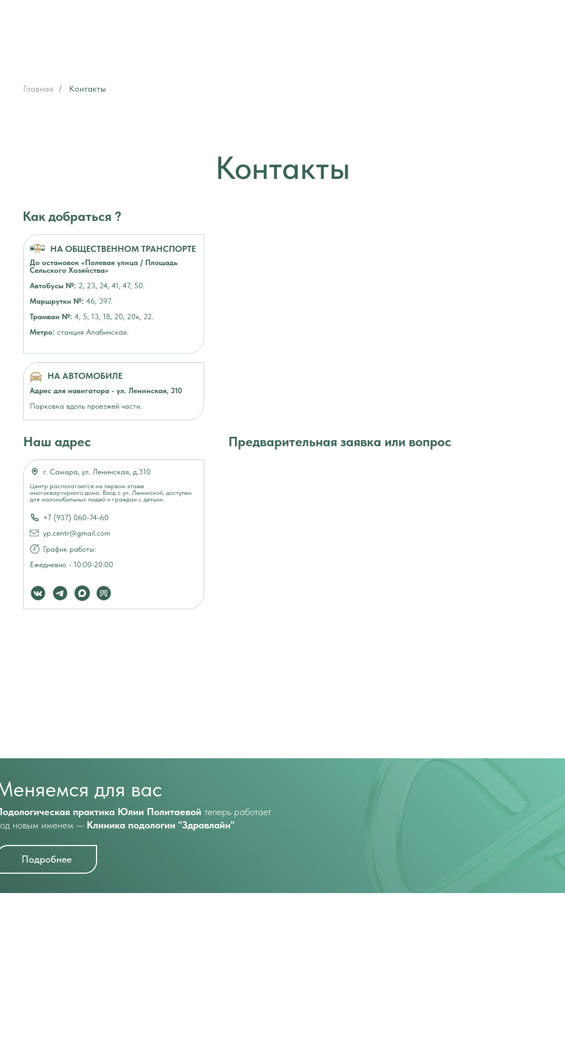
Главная (38, 88)
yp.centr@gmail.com (76, 533)
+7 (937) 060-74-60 (76, 517)
